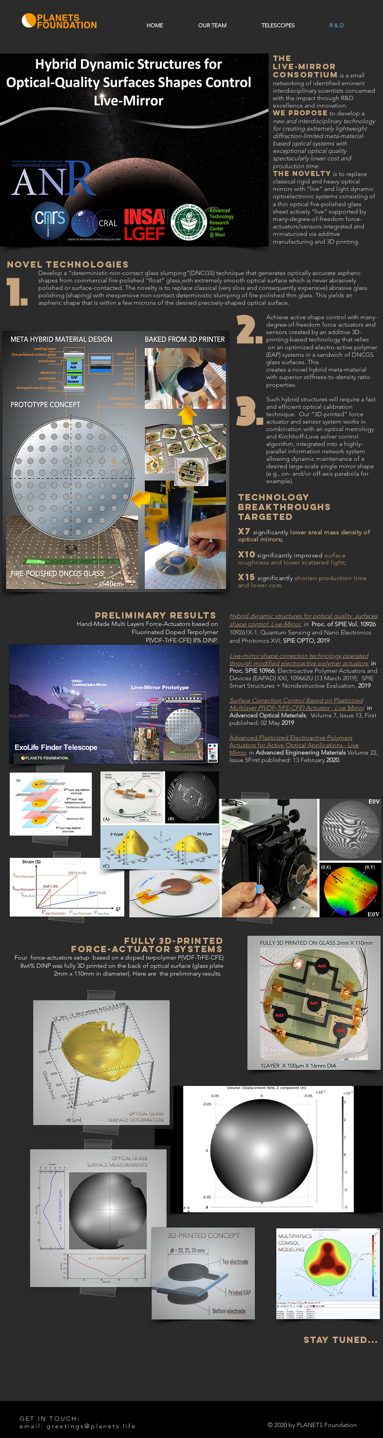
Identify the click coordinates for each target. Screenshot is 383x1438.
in (251, 752)
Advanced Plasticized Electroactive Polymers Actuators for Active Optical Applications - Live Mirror (294, 745)
